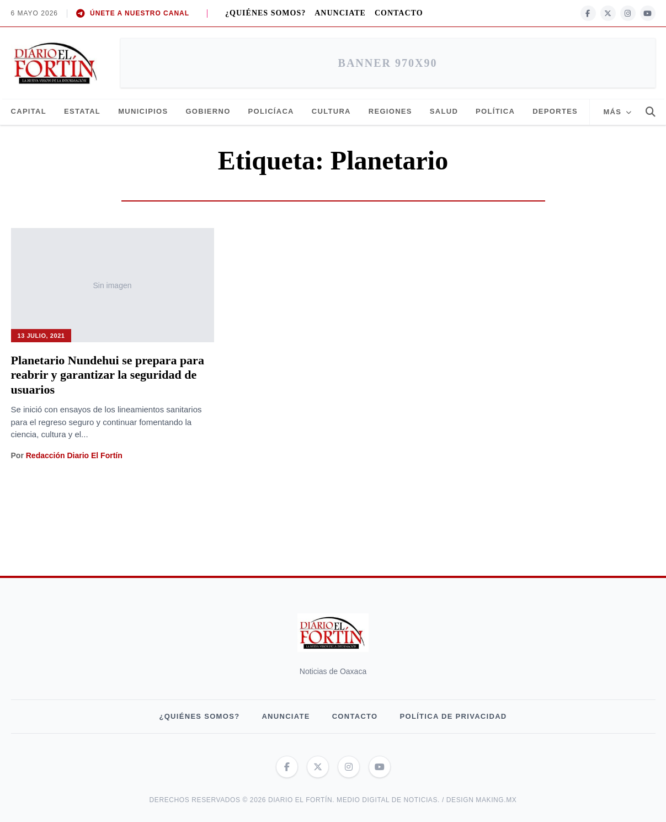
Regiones (390, 111)
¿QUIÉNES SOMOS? (265, 13)
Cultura (331, 111)
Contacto (399, 13)
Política (495, 111)
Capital (28, 111)
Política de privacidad (453, 716)
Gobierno (207, 111)
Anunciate (340, 13)
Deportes (555, 111)
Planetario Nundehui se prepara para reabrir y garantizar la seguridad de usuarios (107, 374)
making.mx (496, 800)
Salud (444, 111)
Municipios (143, 111)
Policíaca (271, 111)
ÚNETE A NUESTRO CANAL (132, 13)
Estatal (82, 111)
